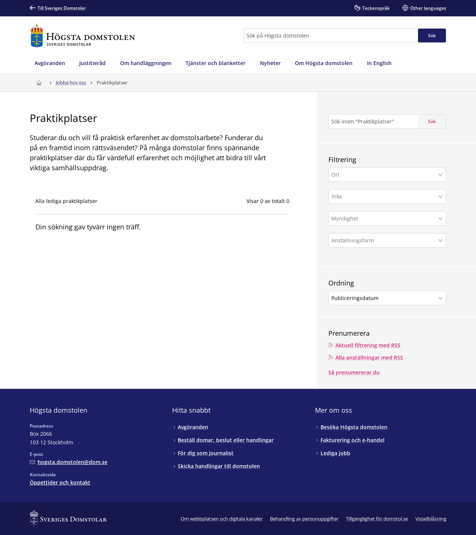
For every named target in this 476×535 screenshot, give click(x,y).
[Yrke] (384, 196)
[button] (387, 174)
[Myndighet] (384, 218)
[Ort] (384, 174)
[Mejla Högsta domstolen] (68, 462)
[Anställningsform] (384, 240)
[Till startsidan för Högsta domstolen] (82, 35)
